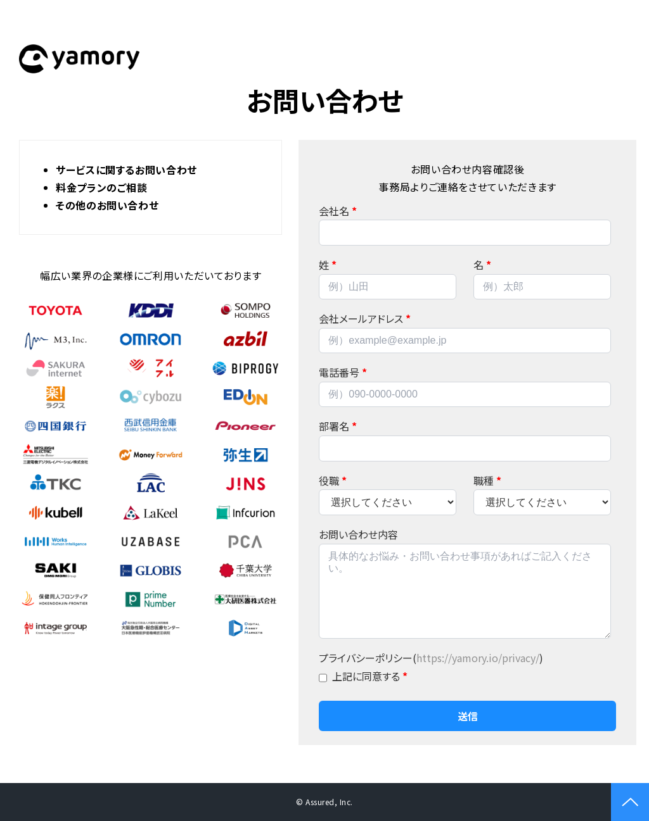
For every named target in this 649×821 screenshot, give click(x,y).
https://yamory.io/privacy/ (477, 657)
